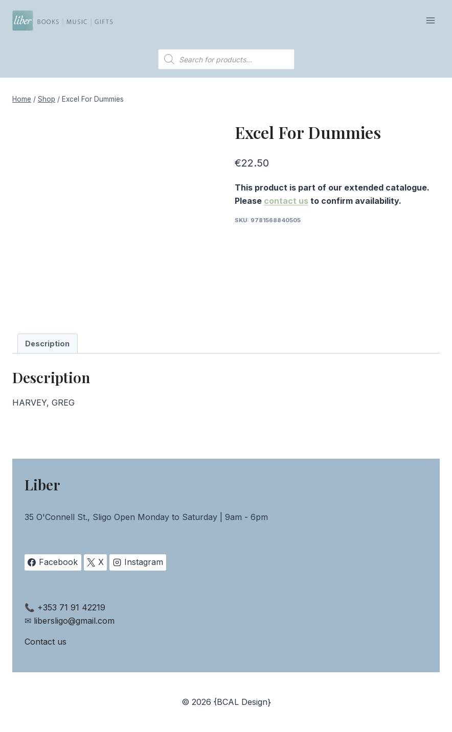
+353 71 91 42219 (71, 607)
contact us (286, 201)
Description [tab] (47, 343)
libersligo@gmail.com (74, 621)
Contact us (45, 641)
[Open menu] (430, 20)
